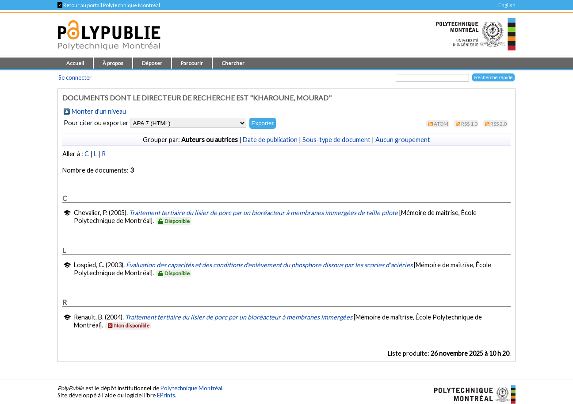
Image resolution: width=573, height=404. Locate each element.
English (507, 5)
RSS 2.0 (498, 124)
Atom (441, 124)
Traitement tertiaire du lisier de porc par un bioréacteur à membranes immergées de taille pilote (263, 212)
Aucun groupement (402, 139)
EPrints (166, 395)
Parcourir (192, 63)
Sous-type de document (336, 139)
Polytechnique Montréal (191, 388)
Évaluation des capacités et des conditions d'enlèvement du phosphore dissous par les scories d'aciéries (269, 265)
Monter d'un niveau (99, 111)
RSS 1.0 (469, 124)
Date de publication (270, 139)
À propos (113, 63)
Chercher (233, 63)
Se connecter (75, 77)
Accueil (75, 63)
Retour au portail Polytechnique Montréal (108, 5)
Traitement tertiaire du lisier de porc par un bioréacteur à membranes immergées (238, 317)
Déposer (152, 63)
